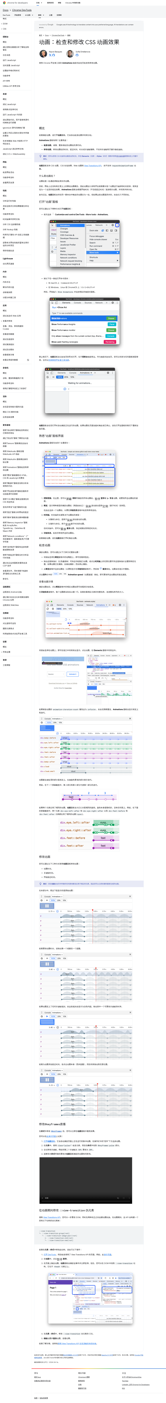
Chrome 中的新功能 (72, 3)
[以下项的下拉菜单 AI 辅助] (33, 15)
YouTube (125, 1381)
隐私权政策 (44, 1398)
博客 (59, 3)
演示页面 (107, 1255)
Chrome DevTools (22, 10)
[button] (15, 23)
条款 (36, 1398)
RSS (123, 1388)
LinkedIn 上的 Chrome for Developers (136, 1385)
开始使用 (17, 15)
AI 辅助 (27, 15)
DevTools (6, 15)
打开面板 (49, 1141)
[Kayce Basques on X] (50, 56)
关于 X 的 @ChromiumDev (131, 1377)
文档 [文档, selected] (37, 3)
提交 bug (37, 1377)
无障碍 (59, 15)
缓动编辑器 (120, 156)
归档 (79, 1385)
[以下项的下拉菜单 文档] (42, 2)
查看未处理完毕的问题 (42, 1381)
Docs (5, 10)
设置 (50, 15)
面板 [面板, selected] (39, 15)
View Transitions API (92, 166)
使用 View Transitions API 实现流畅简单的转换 (77, 1344)
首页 (40, 35)
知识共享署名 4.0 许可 (70, 1355)
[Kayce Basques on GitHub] (53, 56)
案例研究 (50, 3)
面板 (68, 35)
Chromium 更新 (84, 1377)
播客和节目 (82, 1388)
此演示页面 (51, 1136)
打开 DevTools (50, 1255)
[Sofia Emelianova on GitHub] (77, 56)
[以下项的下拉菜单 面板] (44, 15)
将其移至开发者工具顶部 (58, 360)
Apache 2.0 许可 (107, 1355)
